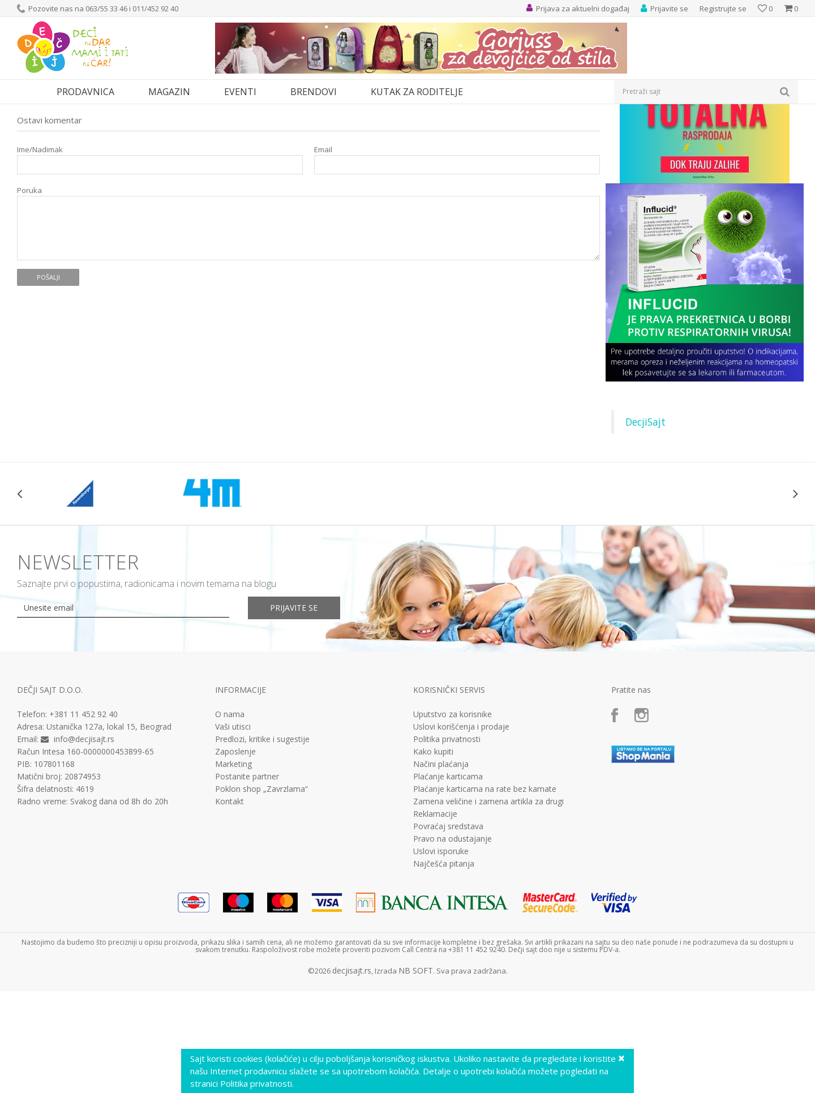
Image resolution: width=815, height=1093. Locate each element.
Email (323, 254)
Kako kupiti (433, 855)
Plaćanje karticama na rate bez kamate (484, 893)
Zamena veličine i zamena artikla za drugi (488, 905)
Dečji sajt (31, 111)
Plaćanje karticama (448, 880)
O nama (229, 818)
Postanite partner (247, 880)
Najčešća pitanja (443, 967)
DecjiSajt (645, 526)
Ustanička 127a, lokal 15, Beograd (108, 830)
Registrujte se (723, 8)
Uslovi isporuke (441, 955)
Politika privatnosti (447, 843)
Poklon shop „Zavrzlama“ (261, 893)
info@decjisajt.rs (84, 843)
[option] (82, 598)
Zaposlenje (235, 855)
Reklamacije (435, 918)
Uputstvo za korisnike (452, 818)
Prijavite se (295, 711)
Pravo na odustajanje (452, 943)
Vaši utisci (233, 830)
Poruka (29, 294)
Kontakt (229, 905)
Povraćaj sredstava (448, 930)
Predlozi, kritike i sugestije (262, 843)
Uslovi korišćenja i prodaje (461, 830)
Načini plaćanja (441, 868)
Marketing (233, 868)
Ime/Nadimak (40, 254)
